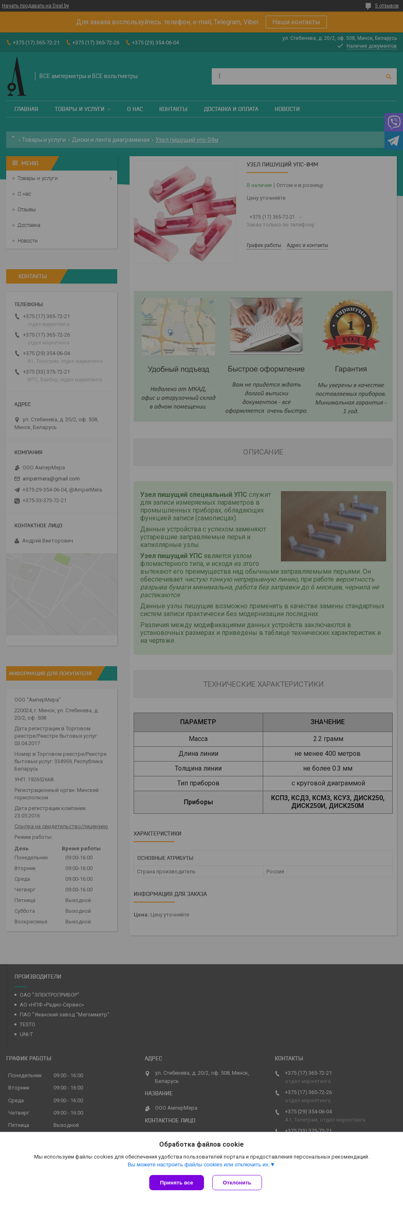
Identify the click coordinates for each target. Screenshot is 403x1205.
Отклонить (237, 1183)
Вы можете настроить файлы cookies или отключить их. (198, 1164)
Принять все (176, 1183)
